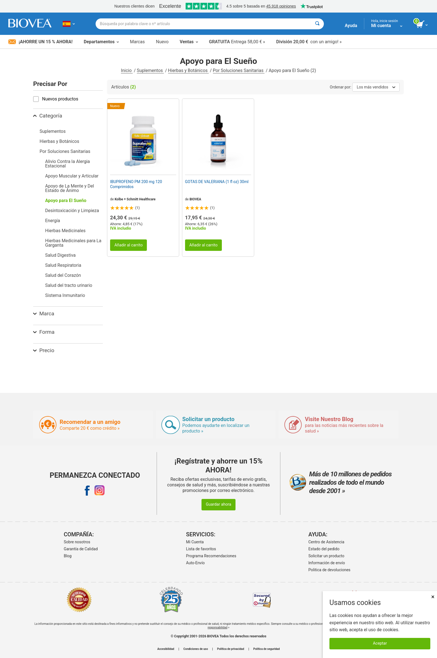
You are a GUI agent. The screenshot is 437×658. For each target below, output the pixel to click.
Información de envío (327, 563)
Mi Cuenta (195, 542)
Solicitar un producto (326, 556)
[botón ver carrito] (422, 24)
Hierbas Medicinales (65, 230)
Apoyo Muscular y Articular (71, 176)
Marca (43, 313)
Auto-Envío (195, 563)
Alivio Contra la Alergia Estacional (67, 164)
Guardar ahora (218, 504)
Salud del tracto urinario (68, 285)
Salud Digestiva (60, 255)
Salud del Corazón (63, 275)
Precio (43, 350)
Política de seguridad (266, 649)
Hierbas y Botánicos (188, 70)
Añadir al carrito (128, 245)
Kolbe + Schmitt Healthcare (135, 199)
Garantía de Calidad (81, 549)
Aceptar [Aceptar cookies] (380, 643)
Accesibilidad (165, 649)
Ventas (189, 41)
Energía (52, 220)
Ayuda (351, 25)
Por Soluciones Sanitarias (239, 70)
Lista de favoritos (201, 549)
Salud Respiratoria (63, 265)
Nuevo (162, 41)
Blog (68, 556)
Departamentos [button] (101, 41)
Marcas (137, 41)
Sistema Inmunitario (65, 295)
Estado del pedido (324, 549)
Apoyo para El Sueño (65, 200)
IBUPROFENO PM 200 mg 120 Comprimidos (136, 184)
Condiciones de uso (195, 649)
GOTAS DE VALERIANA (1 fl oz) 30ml (217, 181)
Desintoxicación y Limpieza (72, 210)
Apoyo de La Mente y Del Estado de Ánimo (69, 188)
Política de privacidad (230, 649)
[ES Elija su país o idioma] (69, 24)
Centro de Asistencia (326, 542)
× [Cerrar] (432, 596)
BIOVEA (195, 199)
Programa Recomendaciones (211, 556)
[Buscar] (317, 23)
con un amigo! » (309, 41)
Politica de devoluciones (330, 570)
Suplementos (150, 70)
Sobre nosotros (77, 542)
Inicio (127, 70)
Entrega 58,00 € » (237, 41)
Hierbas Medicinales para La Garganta (73, 243)
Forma (44, 332)
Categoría (47, 115)
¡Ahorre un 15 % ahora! (40, 41)
